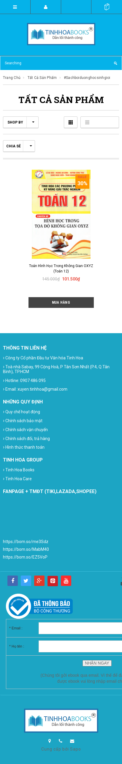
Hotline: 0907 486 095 (24, 380)
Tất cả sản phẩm (42, 78)
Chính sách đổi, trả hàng (26, 438)
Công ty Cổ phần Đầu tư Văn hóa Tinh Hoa (43, 358)
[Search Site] (61, 63)
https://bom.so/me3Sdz (25, 541)
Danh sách (99, 122)
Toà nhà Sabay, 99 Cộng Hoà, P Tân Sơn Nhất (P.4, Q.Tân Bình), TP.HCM (56, 369)
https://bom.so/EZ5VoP (25, 557)
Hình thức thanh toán (24, 447)
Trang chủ (11, 78)
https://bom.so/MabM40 (26, 549)
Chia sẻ (19, 146)
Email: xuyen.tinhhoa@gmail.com (35, 389)
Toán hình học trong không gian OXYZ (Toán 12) (61, 268)
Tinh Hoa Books (18, 470)
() (106, 7)
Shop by (20, 122)
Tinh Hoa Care (17, 478)
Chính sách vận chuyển (25, 429)
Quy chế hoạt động (21, 411)
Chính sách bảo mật (22, 420)
